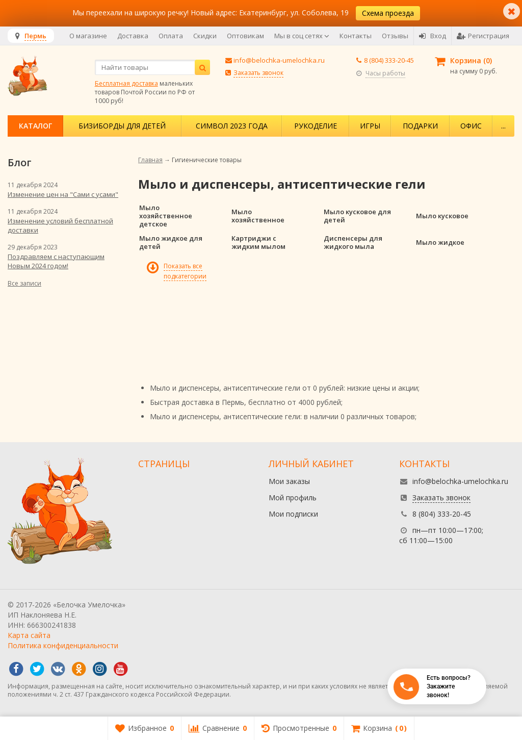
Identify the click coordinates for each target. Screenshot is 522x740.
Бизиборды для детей (122, 126)
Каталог (35, 126)
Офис (471, 126)
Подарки (420, 126)
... (503, 126)
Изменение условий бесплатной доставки (60, 225)
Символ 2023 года (232, 126)
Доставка (132, 35)
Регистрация (483, 35)
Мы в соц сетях (301, 35)
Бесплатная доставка (126, 83)
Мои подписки (293, 514)
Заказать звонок (258, 72)
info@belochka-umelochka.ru (279, 60)
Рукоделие (315, 126)
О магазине (88, 35)
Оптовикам (245, 35)
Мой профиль (293, 497)
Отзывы (395, 35)
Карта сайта (29, 635)
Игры (370, 126)
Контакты (356, 35)
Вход (432, 35)
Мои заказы (289, 481)
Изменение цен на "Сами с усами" (63, 194)
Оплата (171, 35)
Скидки (205, 35)
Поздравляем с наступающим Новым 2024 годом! (56, 261)
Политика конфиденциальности (63, 645)
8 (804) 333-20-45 (389, 60)
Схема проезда (388, 13)
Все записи (24, 283)
